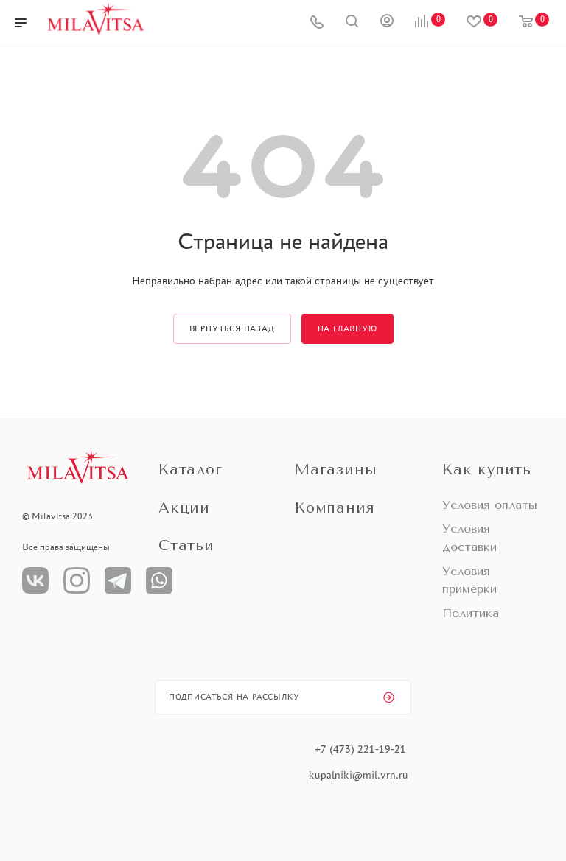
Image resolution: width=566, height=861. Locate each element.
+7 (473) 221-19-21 (360, 749)
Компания (334, 507)
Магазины (336, 469)
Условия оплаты (489, 505)
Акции (184, 507)
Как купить (486, 469)
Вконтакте (35, 580)
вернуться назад (232, 328)
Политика (470, 613)
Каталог (190, 469)
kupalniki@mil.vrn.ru (360, 775)
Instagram (76, 580)
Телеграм (118, 580)
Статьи (186, 545)
